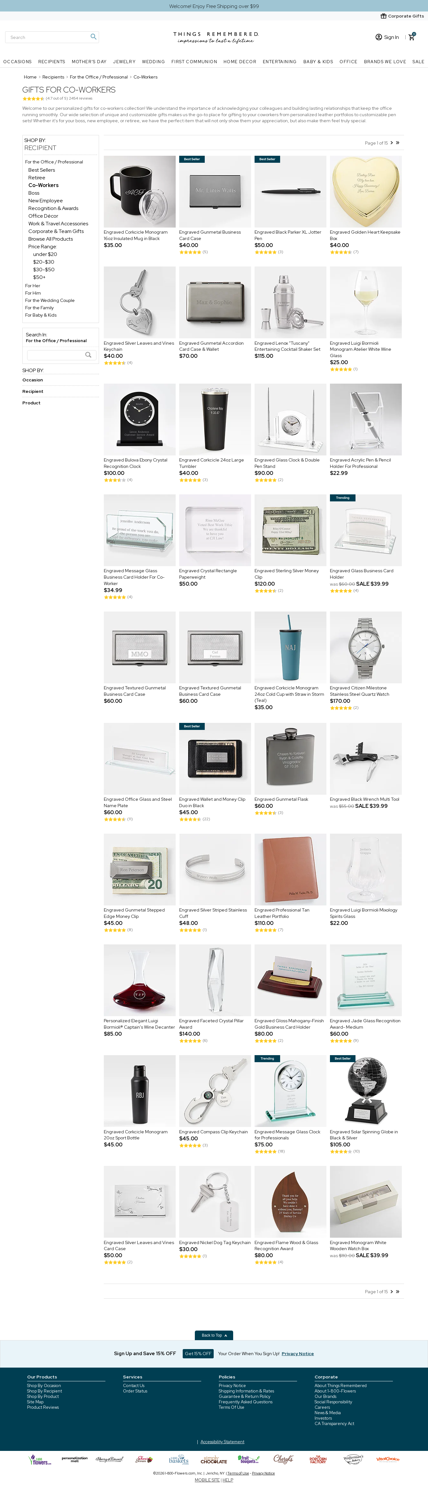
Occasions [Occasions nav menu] (17, 61)
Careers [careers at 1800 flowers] (322, 1407)
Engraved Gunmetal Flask (281, 799)
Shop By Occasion (44, 1385)
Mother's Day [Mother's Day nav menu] (89, 61)
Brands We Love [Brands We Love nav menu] (385, 61)
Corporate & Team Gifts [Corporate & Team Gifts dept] (56, 231)
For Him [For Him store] (33, 293)
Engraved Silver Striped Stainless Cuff (213, 913)
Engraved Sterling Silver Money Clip (287, 574)
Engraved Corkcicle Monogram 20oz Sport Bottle (136, 1135)
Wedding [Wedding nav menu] (153, 61)
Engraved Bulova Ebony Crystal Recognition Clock (135, 463)
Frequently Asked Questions (245, 1402)
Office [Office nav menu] (348, 61)
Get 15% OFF (198, 1353)
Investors (323, 1418)
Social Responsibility (333, 1402)
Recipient (40, 148)
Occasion (32, 380)
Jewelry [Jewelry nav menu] (124, 61)
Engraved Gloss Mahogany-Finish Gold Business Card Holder (289, 1024)
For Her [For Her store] (32, 286)
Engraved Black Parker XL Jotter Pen (288, 235)
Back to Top (214, 1335)
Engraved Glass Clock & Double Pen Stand (287, 463)
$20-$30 (43, 262)
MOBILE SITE (207, 1480)
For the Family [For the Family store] (39, 308)
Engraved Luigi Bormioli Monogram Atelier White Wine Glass (360, 349)
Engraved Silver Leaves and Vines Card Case (139, 1246)
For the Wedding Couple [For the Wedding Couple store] (50, 300)
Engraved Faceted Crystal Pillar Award (211, 1024)
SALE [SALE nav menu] (419, 61)
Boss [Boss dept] (33, 193)
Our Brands (325, 1396)
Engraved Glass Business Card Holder (362, 574)
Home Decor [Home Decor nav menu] (240, 61)
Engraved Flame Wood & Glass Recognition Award (286, 1246)
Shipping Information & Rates (246, 1391)
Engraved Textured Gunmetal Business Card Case (135, 691)
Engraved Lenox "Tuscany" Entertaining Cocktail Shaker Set (287, 346)
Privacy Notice (232, 1385)
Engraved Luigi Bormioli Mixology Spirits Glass (363, 913)
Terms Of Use (231, 1407)
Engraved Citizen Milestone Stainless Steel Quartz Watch (359, 691)
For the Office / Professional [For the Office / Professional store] (54, 162)
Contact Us (133, 1385)
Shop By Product (43, 1396)
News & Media (328, 1412)
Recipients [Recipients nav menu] (51, 61)
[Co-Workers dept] (43, 185)
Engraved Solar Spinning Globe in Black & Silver (364, 1135)
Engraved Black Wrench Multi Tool (364, 799)
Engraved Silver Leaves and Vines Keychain (139, 346)
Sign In (387, 37)
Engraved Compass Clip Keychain (213, 1132)
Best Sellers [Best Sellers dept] (41, 170)
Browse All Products (50, 239)
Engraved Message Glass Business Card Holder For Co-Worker (134, 577)
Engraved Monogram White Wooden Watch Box (358, 1246)
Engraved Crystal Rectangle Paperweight (208, 574)
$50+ (39, 277)
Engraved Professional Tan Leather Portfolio (282, 913)
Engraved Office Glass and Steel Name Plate (138, 803)
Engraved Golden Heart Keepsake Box (365, 235)
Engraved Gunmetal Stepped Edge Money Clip (134, 913)
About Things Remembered (341, 1385)
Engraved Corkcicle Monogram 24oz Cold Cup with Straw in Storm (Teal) (289, 694)
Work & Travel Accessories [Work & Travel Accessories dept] (58, 223)
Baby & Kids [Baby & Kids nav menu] (318, 61)
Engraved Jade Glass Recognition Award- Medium (365, 1024)
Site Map (35, 1402)
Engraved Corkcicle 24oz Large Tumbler (211, 463)
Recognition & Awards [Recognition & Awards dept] (53, 208)
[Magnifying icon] (93, 36)
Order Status (135, 1391)
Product (31, 403)
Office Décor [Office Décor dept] (43, 216)
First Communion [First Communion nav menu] (194, 61)
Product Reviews (43, 1407)
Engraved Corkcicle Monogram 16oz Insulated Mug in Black (136, 235)
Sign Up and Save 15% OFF (145, 1353)
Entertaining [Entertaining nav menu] (280, 61)
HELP (228, 1480)
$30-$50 (44, 269)
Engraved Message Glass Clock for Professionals (287, 1135)
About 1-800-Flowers (335, 1391)
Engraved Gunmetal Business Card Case (210, 235)
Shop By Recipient (44, 1391)
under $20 (45, 254)
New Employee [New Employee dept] (45, 200)
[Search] (52, 37)
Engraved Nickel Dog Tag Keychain (215, 1242)
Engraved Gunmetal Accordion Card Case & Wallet (211, 346)
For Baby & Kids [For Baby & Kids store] (41, 315)
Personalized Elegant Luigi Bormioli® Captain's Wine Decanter (139, 1024)
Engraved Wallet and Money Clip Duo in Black (212, 803)
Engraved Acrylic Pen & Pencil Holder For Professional (360, 463)
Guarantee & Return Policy (245, 1396)
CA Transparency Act (334, 1423)
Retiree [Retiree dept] (36, 177)
